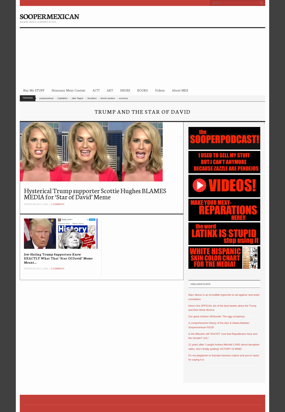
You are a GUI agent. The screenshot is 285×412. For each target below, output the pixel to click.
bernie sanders (108, 98)
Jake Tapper (78, 98)
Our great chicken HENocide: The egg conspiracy (216, 316)
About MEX (180, 90)
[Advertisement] (142, 58)
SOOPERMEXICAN (49, 16)
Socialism (92, 98)
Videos (160, 90)
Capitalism (62, 98)
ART (110, 90)
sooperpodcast (46, 98)
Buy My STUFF (34, 90)
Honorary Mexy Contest (68, 90)
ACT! (96, 90)
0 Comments (57, 269)
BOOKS (142, 90)
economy (123, 98)
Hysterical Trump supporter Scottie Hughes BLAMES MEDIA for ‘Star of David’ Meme (95, 193)
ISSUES (125, 90)
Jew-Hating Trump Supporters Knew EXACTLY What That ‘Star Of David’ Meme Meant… (58, 258)
